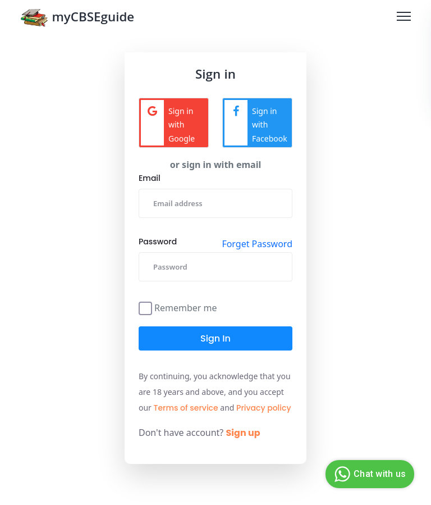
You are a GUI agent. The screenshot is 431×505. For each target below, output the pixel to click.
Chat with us (368, 474)
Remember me (185, 307)
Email (150, 178)
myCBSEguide (77, 18)
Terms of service (186, 407)
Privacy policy (263, 407)
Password (158, 241)
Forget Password (257, 244)
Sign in (215, 338)
